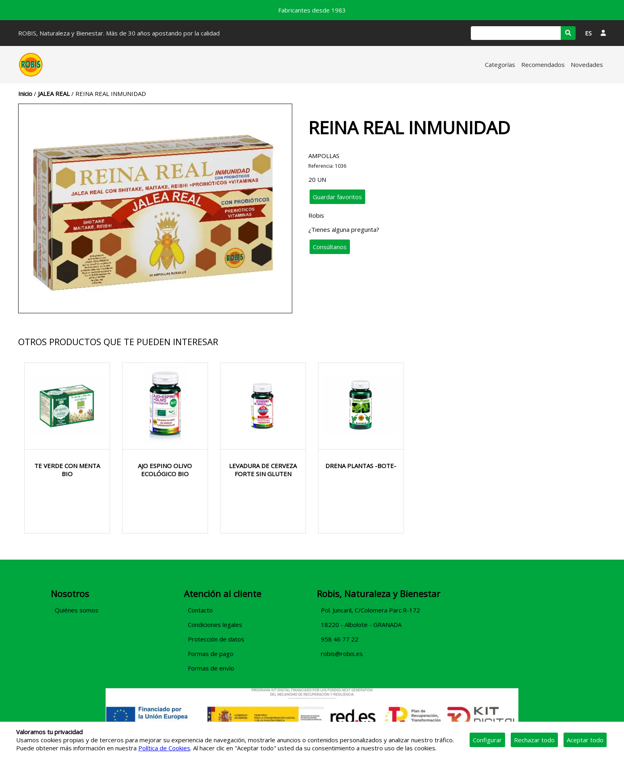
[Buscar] (516, 33)
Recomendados (543, 64)
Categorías (500, 64)
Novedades (587, 64)
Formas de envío (211, 668)
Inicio (25, 94)
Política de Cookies (164, 748)
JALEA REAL (54, 94)
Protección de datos (216, 639)
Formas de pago (210, 654)
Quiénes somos (76, 610)
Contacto (200, 610)
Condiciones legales (215, 625)
